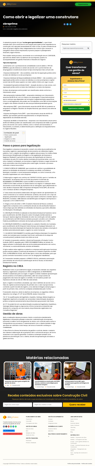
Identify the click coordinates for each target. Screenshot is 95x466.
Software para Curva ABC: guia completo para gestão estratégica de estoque (77, 383)
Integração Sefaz (52, 423)
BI (48, 436)
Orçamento (29, 419)
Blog (72, 432)
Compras (50, 421)
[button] (64, 24)
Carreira (73, 430)
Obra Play (73, 427)
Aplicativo (50, 431)
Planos (72, 421)
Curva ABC (28, 421)
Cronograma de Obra (31, 423)
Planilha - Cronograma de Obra (79, 439)
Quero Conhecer (75, 425)
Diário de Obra (29, 429)
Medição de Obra (30, 433)
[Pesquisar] (88, 48)
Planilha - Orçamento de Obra (78, 437)
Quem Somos (74, 419)
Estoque (50, 419)
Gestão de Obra (30, 435)
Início (4, 29)
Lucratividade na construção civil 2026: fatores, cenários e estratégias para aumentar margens (47, 383)
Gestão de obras (10, 141)
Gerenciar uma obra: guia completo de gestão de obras (17, 382)
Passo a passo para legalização (11, 136)
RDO (27, 431)
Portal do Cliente (52, 429)
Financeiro (28, 440)
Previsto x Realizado (31, 442)
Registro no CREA (10, 139)
